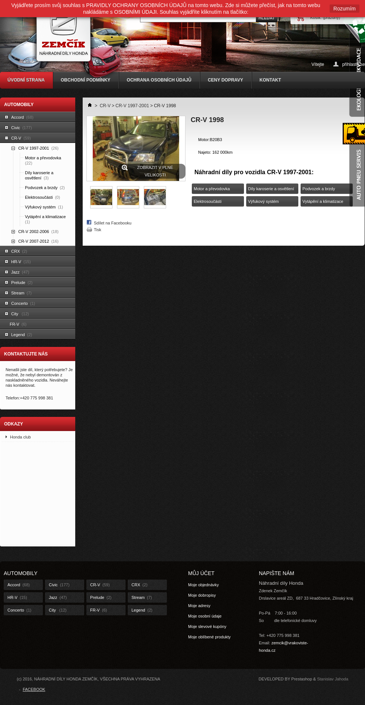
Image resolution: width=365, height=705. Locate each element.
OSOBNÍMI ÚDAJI (135, 12)
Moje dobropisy (202, 595)
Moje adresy (199, 605)
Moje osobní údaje (205, 616)
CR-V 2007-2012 (38, 241)
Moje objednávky (203, 585)
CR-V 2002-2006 (38, 231)
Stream (21, 293)
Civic (21, 127)
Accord (22, 117)
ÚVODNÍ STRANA (26, 80)
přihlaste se (353, 64)
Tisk (97, 229)
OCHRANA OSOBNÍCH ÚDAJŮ (159, 80)
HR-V (21, 261)
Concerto (23, 303)
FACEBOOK (34, 689)
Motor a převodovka (43, 160)
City (20, 314)
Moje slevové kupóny (207, 626)
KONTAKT (270, 80)
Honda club (20, 437)
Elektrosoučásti (42, 197)
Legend (21, 334)
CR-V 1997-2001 (38, 148)
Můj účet (201, 573)
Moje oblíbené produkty (209, 637)
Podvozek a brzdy (45, 187)
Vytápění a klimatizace (46, 219)
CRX (19, 251)
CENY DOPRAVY (225, 80)
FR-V (18, 324)
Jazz (20, 272)
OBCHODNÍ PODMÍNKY (85, 80)
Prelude (21, 282)
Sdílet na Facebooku (112, 223)
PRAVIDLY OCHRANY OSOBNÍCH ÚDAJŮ (136, 5)
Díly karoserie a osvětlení (39, 175)
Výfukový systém (44, 207)
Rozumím (344, 9)
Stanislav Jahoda (332, 679)
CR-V (21, 138)
